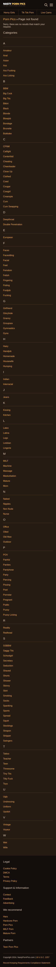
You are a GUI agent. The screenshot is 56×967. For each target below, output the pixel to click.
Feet (5, 265)
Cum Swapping (10, 206)
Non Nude (8, 509)
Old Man (7, 537)
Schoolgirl (8, 655)
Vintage (7, 824)
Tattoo (6, 753)
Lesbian (7, 443)
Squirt (6, 721)
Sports (6, 711)
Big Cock (7, 93)
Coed (5, 181)
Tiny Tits (7, 774)
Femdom (7, 270)
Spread (6, 716)
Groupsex (8, 323)
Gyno (5, 333)
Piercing (7, 580)
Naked (6, 499)
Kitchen (7, 415)
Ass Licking (8, 75)
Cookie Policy (10, 868)
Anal (5, 55)
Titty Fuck (8, 779)
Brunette (7, 128)
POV (5, 555)
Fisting (6, 285)
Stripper (7, 736)
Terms (6, 877)
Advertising (8, 903)
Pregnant (7, 600)
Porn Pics (9, 19)
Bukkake (7, 133)
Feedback (8, 899)
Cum (5, 201)
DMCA (6, 872)
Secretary (8, 660)
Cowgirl (7, 191)
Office (6, 527)
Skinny (6, 686)
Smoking (7, 696)
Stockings (8, 726)
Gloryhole (8, 313)
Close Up (7, 171)
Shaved (7, 671)
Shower (7, 681)
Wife (5, 847)
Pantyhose (8, 570)
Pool (5, 590)
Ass (5, 65)
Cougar (6, 186)
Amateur (7, 50)
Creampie (8, 196)
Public (6, 605)
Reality (6, 628)
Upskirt (6, 811)
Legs (5, 438)
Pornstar (7, 595)
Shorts (6, 676)
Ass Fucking (9, 70)
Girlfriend (7, 308)
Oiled (5, 532)
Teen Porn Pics (10, 947)
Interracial (8, 384)
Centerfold (8, 156)
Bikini (5, 103)
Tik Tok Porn (29, 12)
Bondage (7, 123)
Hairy (5, 346)
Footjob (7, 290)
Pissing (6, 585)
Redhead (7, 633)
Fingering (8, 280)
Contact (7, 894)
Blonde (6, 113)
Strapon (7, 731)
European (8, 237)
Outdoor (7, 542)
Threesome (8, 769)
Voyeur (6, 829)
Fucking (7, 295)
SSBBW (7, 645)
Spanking (8, 706)
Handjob (7, 351)
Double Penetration (12, 224)
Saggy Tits (8, 650)
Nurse (6, 514)
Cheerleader (9, 166)
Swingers (7, 741)
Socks (6, 701)
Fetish (6, 275)
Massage (7, 471)
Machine (7, 466)
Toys (5, 784)
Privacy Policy (10, 881)
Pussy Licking (10, 615)
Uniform (7, 806)
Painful (6, 560)
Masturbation (9, 476)
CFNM (6, 146)
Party (5, 575)
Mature (6, 481)
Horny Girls (11, 12)
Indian (6, 379)
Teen (5, 764)
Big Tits (6, 98)
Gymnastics (9, 328)
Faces (6, 250)
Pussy (6, 610)
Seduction (8, 665)
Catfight (7, 151)
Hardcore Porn (10, 921)
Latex (6, 428)
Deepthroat (8, 219)
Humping (7, 366)
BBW (5, 88)
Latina (6, 433)
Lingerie (7, 448)
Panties (7, 565)
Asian (6, 60)
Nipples (7, 504)
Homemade (9, 356)
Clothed (7, 176)
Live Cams (46, 12)
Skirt (5, 691)
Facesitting (8, 255)
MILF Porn (8, 929)
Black (6, 108)
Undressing (8, 801)
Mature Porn (9, 933)
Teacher (7, 759)
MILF (5, 461)
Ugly (5, 796)
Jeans (6, 397)
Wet (5, 842)
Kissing (6, 410)
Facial (6, 260)
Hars (5, 916)
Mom (5, 486)
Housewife (8, 361)
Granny (6, 318)
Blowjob (7, 118)
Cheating (7, 161)
